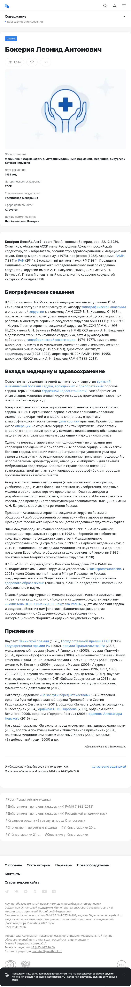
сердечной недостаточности (64, 391)
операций (23, 426)
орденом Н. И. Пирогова (57, 709)
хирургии (36, 311)
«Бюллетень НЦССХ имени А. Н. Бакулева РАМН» (43, 604)
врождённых (65, 386)
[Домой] (7, 5)
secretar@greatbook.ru (47, 951)
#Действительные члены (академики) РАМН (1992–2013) (49, 806)
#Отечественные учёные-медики (31, 827)
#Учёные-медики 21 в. (23, 834)
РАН (21, 260)
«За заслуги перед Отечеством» (65, 695)
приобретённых (91, 386)
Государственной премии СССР (85, 641)
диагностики (69, 421)
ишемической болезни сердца (29, 386)
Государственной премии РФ (27, 646)
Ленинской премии (34, 641)
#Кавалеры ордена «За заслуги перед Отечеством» (45, 820)
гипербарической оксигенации (51, 340)
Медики (11, 38)
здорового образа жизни (24, 583)
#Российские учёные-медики (28, 799)
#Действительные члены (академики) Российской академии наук (56, 813)
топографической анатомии (103, 307)
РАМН (120, 256)
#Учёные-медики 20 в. (79, 827)
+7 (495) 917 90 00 (43, 947)
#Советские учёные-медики (66, 834)
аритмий (104, 381)
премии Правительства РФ (84, 646)
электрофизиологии (105, 569)
